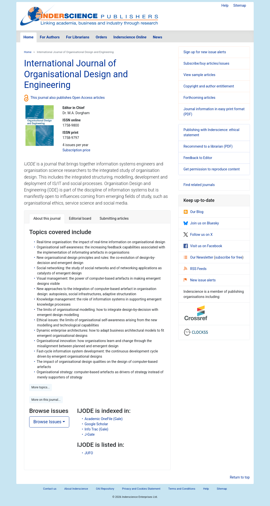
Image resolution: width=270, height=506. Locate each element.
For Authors (50, 37)
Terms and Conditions (181, 488)
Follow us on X (198, 235)
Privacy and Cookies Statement (141, 488)
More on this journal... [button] (46, 399)
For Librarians (77, 37)
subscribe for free (228, 257)
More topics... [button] (40, 387)
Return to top (240, 477)
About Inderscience (76, 488)
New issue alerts (200, 280)
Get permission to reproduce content (211, 169)
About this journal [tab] (47, 218)
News (157, 37)
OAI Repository (105, 488)
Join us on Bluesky (201, 223)
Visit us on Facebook (202, 246)
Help (224, 5)
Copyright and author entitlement (208, 86)
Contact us (49, 488)
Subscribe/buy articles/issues (206, 63)
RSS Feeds (195, 269)
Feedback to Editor (197, 158)
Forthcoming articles (199, 98)
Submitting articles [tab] (114, 218)
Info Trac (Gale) (96, 429)
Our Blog (193, 212)
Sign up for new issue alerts (204, 52)
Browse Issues (47, 421)
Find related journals (199, 185)
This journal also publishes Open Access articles (67, 98)
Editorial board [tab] (80, 218)
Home (28, 37)
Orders (101, 37)
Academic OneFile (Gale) (104, 419)
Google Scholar (96, 424)
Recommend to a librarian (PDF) (208, 146)
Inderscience (130, 37)
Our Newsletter (199, 257)
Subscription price (76, 150)
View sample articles (199, 75)
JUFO (89, 453)
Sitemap (239, 5)
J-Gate (90, 434)
